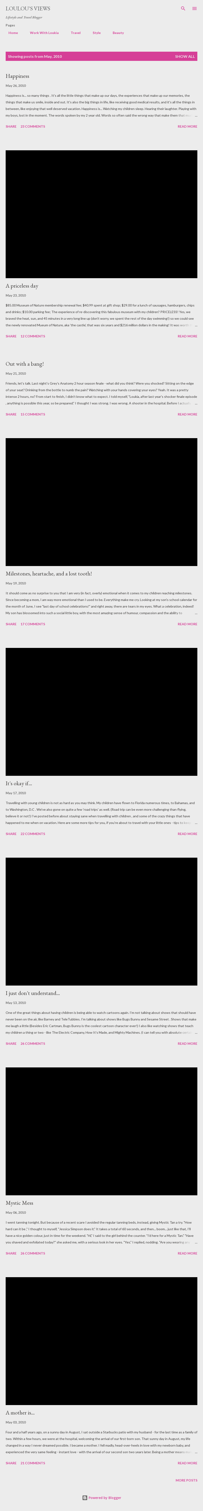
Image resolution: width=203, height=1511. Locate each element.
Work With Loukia (41, 33)
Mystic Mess (19, 1202)
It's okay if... (19, 783)
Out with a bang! (25, 363)
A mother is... (20, 1412)
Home (10, 33)
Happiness (17, 76)
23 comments (33, 126)
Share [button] (11, 126)
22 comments (33, 834)
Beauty (115, 33)
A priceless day (22, 285)
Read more (187, 126)
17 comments (33, 624)
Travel (73, 33)
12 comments (33, 336)
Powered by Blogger (101, 1497)
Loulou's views (28, 8)
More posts (186, 1480)
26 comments (33, 1043)
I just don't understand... (33, 993)
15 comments (33, 414)
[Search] (183, 8)
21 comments (33, 1463)
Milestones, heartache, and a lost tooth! (49, 573)
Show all (185, 56)
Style (94, 33)
